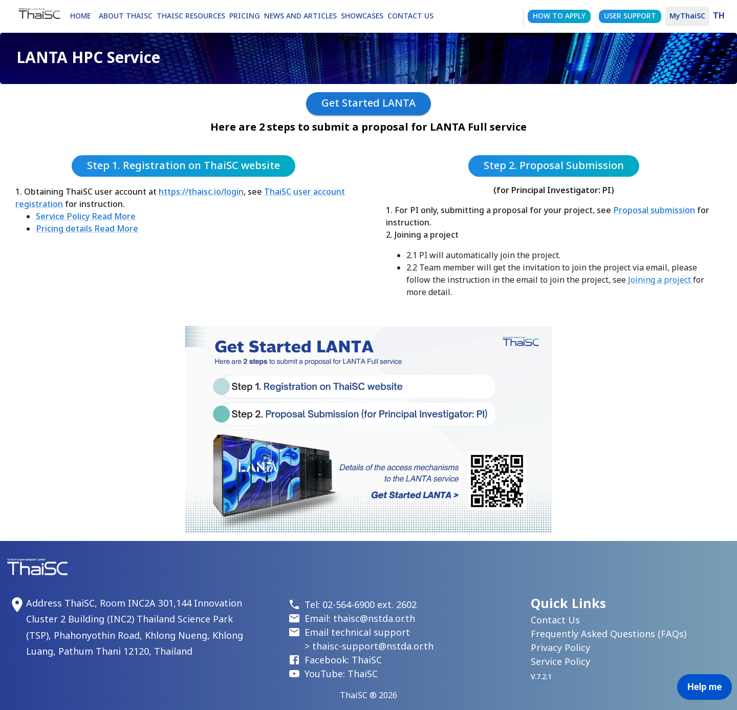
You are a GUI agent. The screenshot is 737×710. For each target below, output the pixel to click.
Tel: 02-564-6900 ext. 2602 (361, 605)
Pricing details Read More (87, 229)
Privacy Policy (560, 648)
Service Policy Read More (86, 217)
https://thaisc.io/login (201, 192)
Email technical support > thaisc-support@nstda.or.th (369, 640)
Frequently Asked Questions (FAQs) (608, 634)
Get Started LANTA (368, 103)
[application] (704, 689)
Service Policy (560, 662)
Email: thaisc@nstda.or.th (360, 619)
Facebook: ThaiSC (343, 660)
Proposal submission (654, 210)
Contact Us (555, 621)
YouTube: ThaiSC (341, 674)
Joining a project (659, 280)
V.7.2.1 (541, 677)
